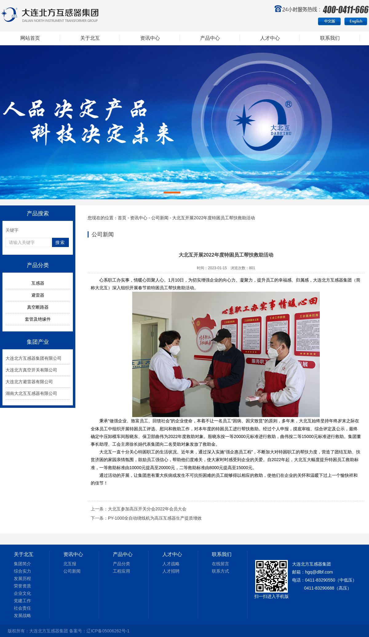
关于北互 (90, 38)
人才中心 (270, 38)
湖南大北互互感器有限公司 (31, 393)
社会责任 (22, 608)
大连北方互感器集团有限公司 (34, 358)
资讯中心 (150, 38)
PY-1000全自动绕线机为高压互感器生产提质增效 (155, 518)
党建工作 (22, 600)
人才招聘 (171, 571)
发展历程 (22, 578)
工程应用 (121, 571)
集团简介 (22, 563)
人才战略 (171, 563)
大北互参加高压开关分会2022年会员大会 (147, 508)
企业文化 (22, 593)
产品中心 (210, 38)
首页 (122, 217)
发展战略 (22, 615)
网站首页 (30, 38)
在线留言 (220, 563)
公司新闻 (160, 217)
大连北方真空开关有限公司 (31, 369)
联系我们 (330, 38)
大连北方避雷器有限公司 (29, 381)
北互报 (69, 563)
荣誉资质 (22, 585)
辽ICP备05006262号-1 (107, 630)
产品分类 (121, 563)
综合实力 (22, 571)
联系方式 (220, 571)
